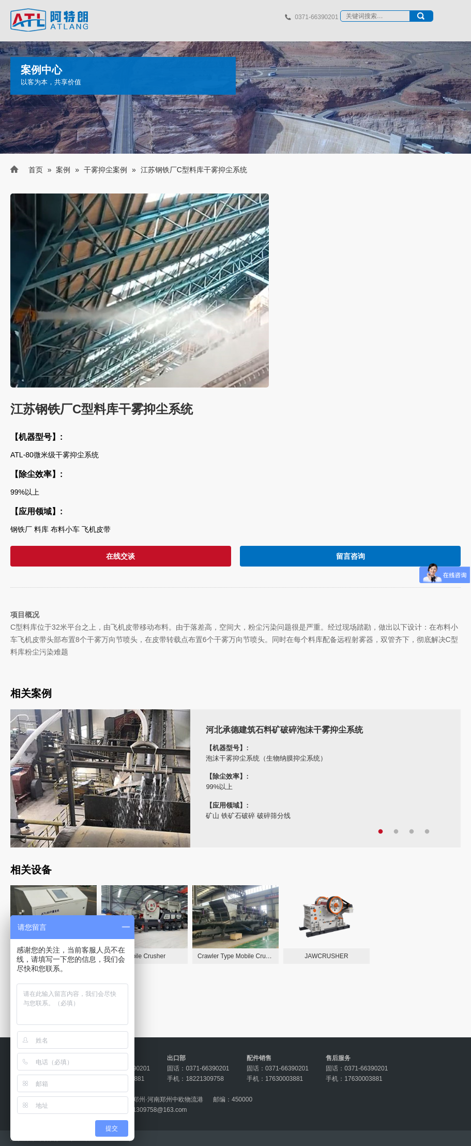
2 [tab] (396, 832)
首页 (35, 170)
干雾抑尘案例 (105, 170)
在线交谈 (120, 556)
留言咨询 (350, 556)
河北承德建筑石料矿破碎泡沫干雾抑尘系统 (284, 729)
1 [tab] (380, 832)
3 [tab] (411, 832)
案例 (63, 170)
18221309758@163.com (153, 1109)
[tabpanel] (235, 778)
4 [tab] (427, 832)
